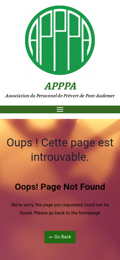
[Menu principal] (60, 109)
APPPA (60, 85)
